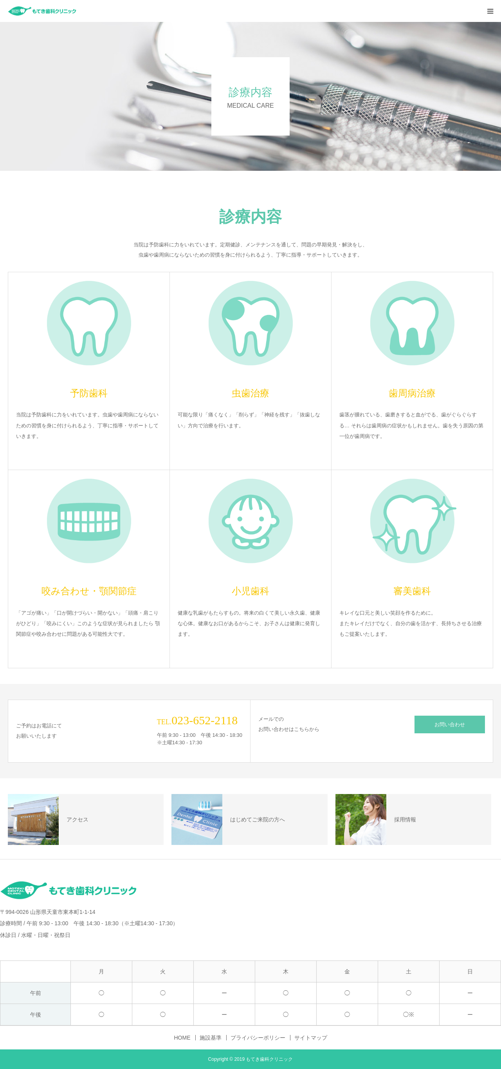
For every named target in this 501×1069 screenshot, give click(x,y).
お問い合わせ (449, 724)
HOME (182, 1037)
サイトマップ (310, 1037)
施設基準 (211, 1037)
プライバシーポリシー (258, 1037)
